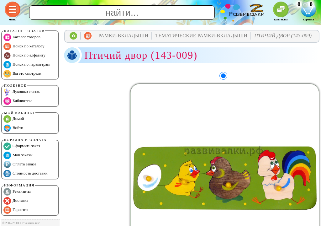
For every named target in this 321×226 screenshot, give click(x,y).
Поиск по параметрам (26, 64)
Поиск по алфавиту (24, 55)
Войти (13, 128)
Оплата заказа (19, 164)
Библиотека (17, 101)
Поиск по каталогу (23, 46)
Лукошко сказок (21, 92)
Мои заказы (18, 155)
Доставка (15, 201)
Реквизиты (17, 192)
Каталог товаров (21, 37)
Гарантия (15, 210)
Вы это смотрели (22, 74)
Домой (13, 119)
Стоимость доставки (25, 173)
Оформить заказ (21, 146)
